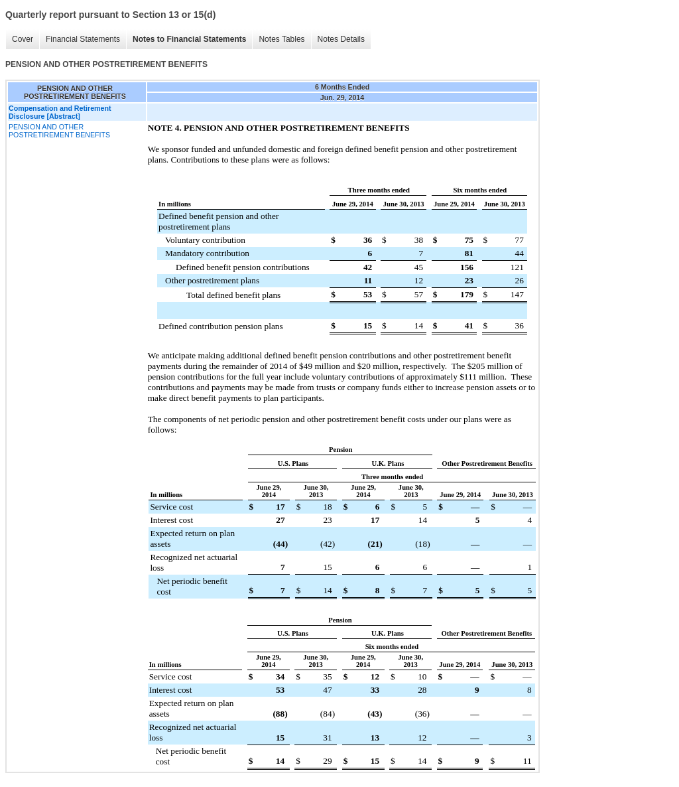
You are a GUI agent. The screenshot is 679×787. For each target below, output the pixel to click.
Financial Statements (83, 39)
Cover (22, 39)
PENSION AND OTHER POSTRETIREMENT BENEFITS (59, 131)
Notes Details (341, 39)
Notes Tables (281, 39)
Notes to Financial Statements (189, 39)
